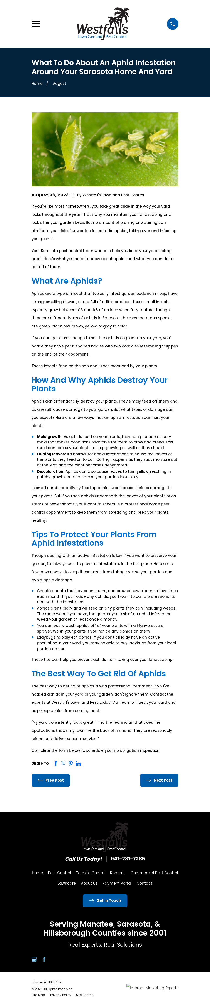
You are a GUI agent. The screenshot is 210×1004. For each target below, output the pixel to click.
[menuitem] (38, 995)
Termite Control (90, 872)
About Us (89, 883)
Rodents (118, 872)
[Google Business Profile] (34, 959)
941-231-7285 (128, 859)
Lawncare (67, 883)
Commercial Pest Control (154, 872)
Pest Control (59, 872)
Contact (144, 883)
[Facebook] (44, 959)
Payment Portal (117, 883)
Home (37, 872)
